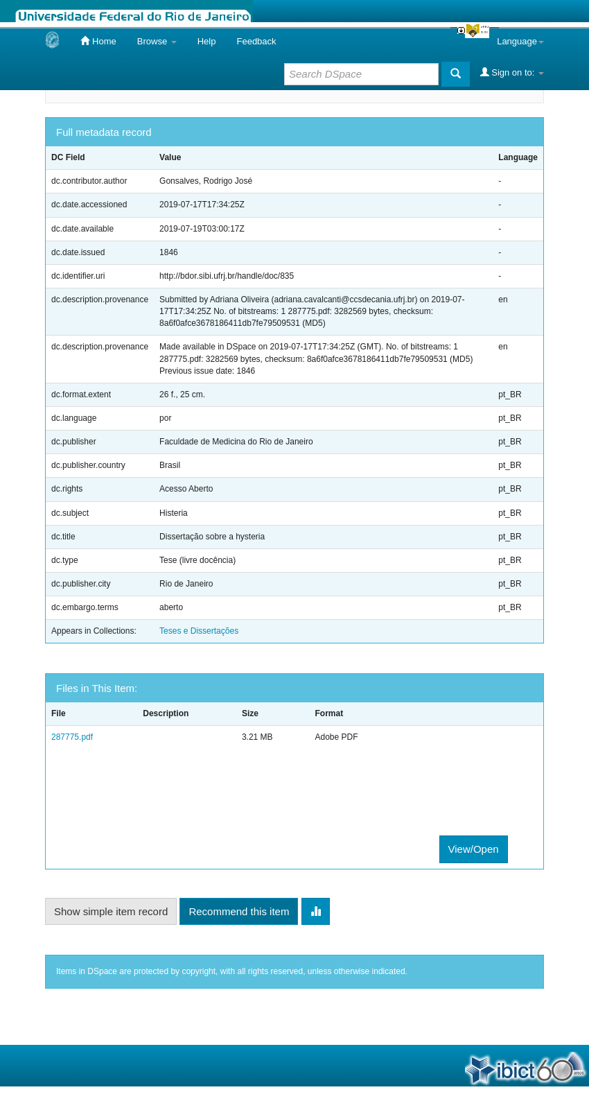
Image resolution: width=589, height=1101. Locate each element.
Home (98, 40)
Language (520, 41)
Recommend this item (238, 911)
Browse (157, 41)
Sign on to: (512, 72)
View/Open (473, 849)
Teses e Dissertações (198, 631)
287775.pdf (72, 737)
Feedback (256, 41)
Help (206, 41)
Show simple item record (111, 911)
